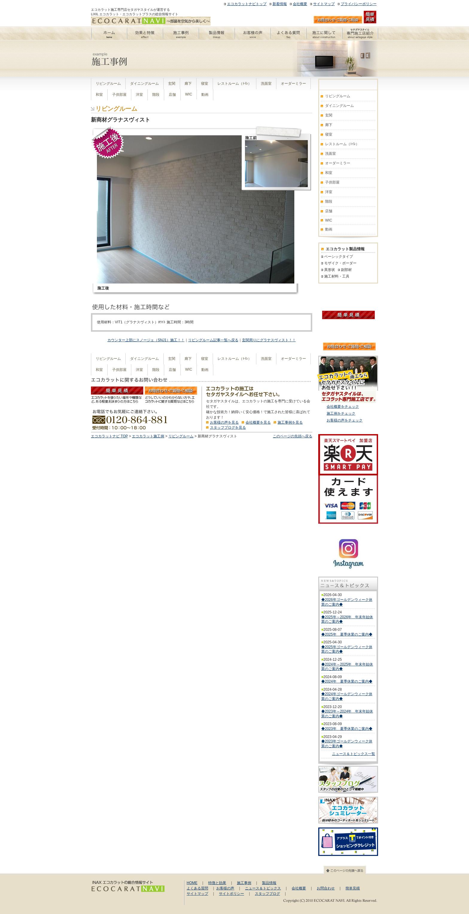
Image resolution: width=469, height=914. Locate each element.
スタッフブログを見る (228, 427)
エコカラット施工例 (148, 436)
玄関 (171, 83)
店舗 (172, 95)
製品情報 (269, 883)
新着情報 (279, 4)
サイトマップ (324, 4)
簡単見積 (352, 888)
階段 (155, 95)
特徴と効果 (217, 883)
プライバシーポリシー (359, 4)
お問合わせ (326, 888)
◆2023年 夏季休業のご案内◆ (346, 729)
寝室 (204, 83)
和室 (99, 95)
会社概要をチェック (343, 406)
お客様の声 (225, 888)
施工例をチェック (341, 413)
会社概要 (300, 4)
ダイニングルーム (144, 83)
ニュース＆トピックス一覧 (353, 754)
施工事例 (244, 883)
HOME (192, 883)
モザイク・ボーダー (340, 263)
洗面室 (266, 83)
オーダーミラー (293, 83)
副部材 (346, 270)
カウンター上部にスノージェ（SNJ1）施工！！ (145, 340)
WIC (188, 94)
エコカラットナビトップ (247, 4)
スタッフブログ (267, 894)
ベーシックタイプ (338, 256)
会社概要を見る (258, 422)
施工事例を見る (290, 422)
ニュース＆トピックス (263, 888)
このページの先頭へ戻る (292, 436)
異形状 (329, 270)
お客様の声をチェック (345, 420)
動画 (204, 95)
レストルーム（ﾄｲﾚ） (234, 83)
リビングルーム (108, 83)
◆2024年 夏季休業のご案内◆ (346, 681)
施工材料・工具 (336, 276)
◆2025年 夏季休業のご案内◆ (346, 634)
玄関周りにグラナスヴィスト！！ (269, 340)
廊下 (188, 83)
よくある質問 (197, 888)
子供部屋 (119, 95)
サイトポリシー (231, 894)
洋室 (139, 95)
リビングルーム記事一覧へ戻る (213, 340)
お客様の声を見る (224, 422)
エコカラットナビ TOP (109, 436)
